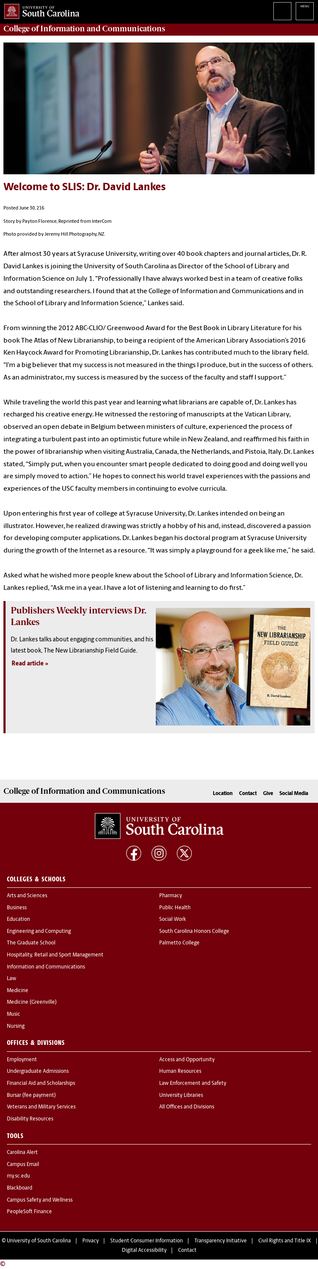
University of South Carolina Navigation (305, 11)
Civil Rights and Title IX (284, 1241)
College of (84, 28)
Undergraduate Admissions (38, 1071)
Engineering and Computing (39, 931)
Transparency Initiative (220, 1241)
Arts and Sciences (27, 896)
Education (18, 919)
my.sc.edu (18, 1176)
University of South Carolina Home (39, 9)
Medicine (17, 990)
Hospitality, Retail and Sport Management (55, 955)
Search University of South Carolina (282, 11)
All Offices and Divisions (186, 1107)
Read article (28, 664)
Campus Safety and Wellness (40, 1200)
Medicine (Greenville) (32, 1002)
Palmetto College (179, 943)
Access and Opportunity (187, 1060)
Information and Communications (46, 967)
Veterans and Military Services (41, 1107)
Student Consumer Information (146, 1241)
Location (223, 793)
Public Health (175, 908)
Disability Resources (30, 1119)
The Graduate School (31, 943)
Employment (22, 1060)
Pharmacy (170, 896)
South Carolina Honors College (194, 931)
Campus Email (23, 1164)
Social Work (172, 919)
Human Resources (180, 1071)
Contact (248, 793)
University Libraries (181, 1095)
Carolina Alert (22, 1152)
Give (268, 793)
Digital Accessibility (144, 1250)
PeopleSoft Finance (29, 1211)
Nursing (15, 1026)
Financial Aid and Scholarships (41, 1083)
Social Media (293, 793)
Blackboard (19, 1188)
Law (11, 978)
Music (13, 1014)
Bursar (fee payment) (31, 1095)
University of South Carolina (39, 1241)
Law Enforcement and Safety (192, 1083)
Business (17, 908)
